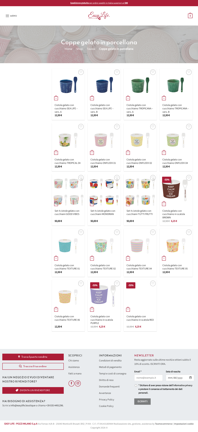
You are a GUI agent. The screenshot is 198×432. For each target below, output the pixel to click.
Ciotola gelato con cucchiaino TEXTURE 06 (67, 318)
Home (68, 49)
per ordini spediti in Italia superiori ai (99, 3)
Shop (79, 49)
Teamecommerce (163, 423)
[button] (11, 16)
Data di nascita (173, 371)
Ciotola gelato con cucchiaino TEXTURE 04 (139, 267)
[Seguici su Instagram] (78, 383)
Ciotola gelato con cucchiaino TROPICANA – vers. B (175, 109)
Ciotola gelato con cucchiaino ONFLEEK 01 (103, 161)
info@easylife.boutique (23, 405)
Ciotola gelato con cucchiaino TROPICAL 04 (67, 161)
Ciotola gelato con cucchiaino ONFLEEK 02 (139, 161)
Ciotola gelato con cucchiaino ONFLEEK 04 (175, 161)
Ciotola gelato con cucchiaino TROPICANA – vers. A (140, 109)
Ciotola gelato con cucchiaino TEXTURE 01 (67, 267)
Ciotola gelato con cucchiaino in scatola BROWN (173, 214)
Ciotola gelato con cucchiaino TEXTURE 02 (103, 267)
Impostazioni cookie (184, 423)
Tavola (91, 49)
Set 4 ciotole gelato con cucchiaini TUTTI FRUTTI (140, 212)
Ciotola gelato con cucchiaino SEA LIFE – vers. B (102, 109)
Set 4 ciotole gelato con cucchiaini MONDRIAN (102, 212)
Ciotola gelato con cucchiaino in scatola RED (140, 318)
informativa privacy (182, 385)
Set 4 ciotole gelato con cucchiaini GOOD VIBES (67, 212)
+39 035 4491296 (54, 405)
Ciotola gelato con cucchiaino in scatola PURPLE (101, 320)
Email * (137, 371)
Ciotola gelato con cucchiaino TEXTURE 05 (175, 267)
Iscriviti (142, 401)
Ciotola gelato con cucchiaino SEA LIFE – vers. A (66, 109)
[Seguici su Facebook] (71, 383)
